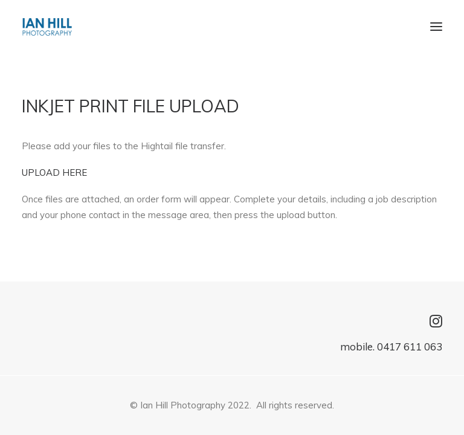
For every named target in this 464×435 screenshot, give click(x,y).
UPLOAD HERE (54, 172)
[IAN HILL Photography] (47, 26)
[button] (436, 26)
